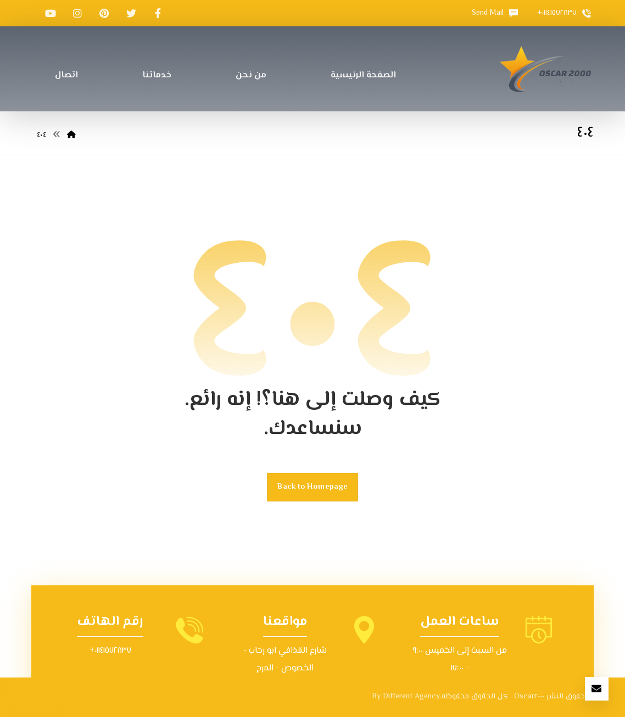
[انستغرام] (77, 13)
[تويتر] (131, 13)
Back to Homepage (312, 487)
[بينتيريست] (104, 13)
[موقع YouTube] (50, 13)
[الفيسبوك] (158, 13)
